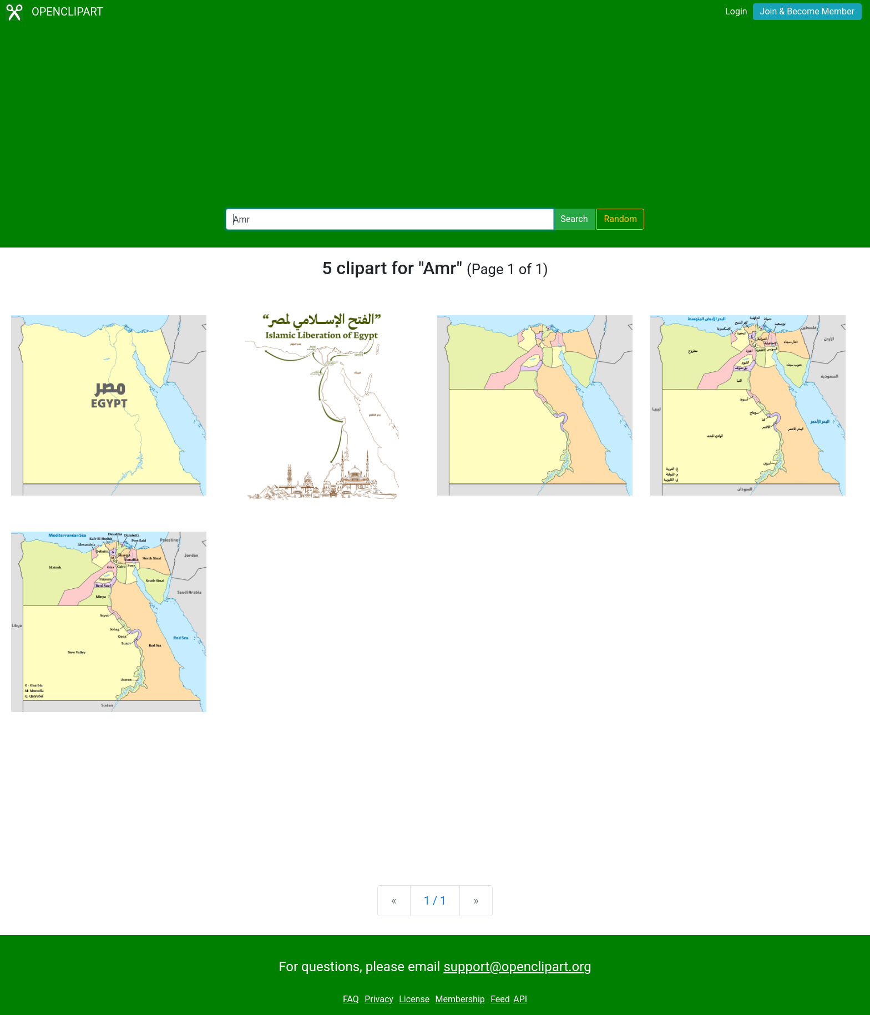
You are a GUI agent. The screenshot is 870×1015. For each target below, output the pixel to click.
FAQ (351, 999)
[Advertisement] (435, 116)
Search (574, 219)
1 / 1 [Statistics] (435, 900)
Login (736, 11)
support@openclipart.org (517, 966)
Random (620, 219)
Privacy (379, 999)
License (414, 999)
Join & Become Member (807, 11)
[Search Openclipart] (390, 219)
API (520, 999)
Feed (500, 999)
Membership (459, 999)
